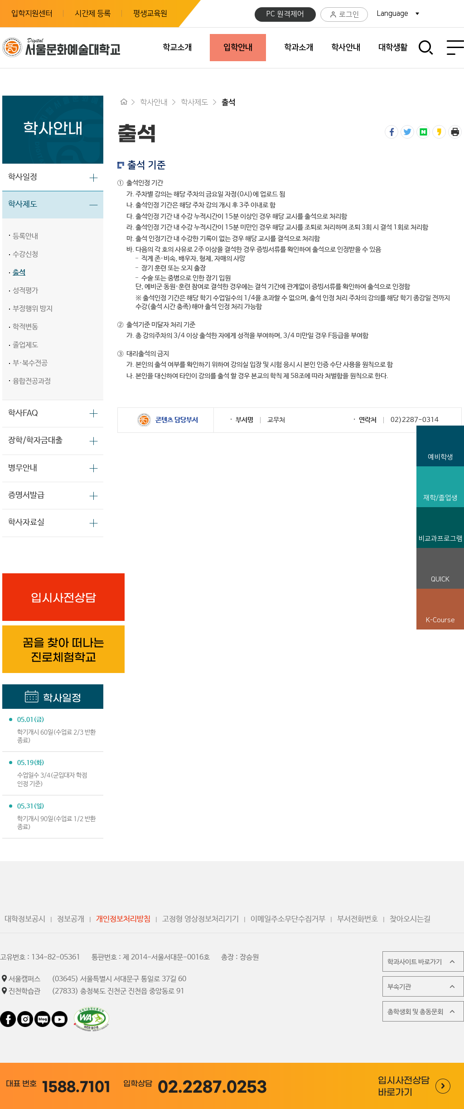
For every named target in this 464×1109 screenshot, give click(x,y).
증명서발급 (26, 495)
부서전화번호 (357, 919)
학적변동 (25, 327)
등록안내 (25, 236)
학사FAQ (23, 413)
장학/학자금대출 (35, 440)
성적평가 (25, 290)
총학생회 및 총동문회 (422, 1011)
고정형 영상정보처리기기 (200, 919)
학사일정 (22, 177)
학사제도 (22, 204)
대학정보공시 (25, 919)
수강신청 (25, 254)
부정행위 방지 (33, 309)
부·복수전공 (30, 363)
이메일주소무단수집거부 (288, 919)
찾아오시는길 (410, 919)
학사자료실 (26, 522)
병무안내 (22, 468)
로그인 (344, 14)
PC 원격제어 (285, 14)
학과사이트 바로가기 (422, 961)
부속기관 (422, 986)
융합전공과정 (32, 381)
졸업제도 (25, 345)
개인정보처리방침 (123, 919)
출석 (19, 272)
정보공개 (70, 919)
